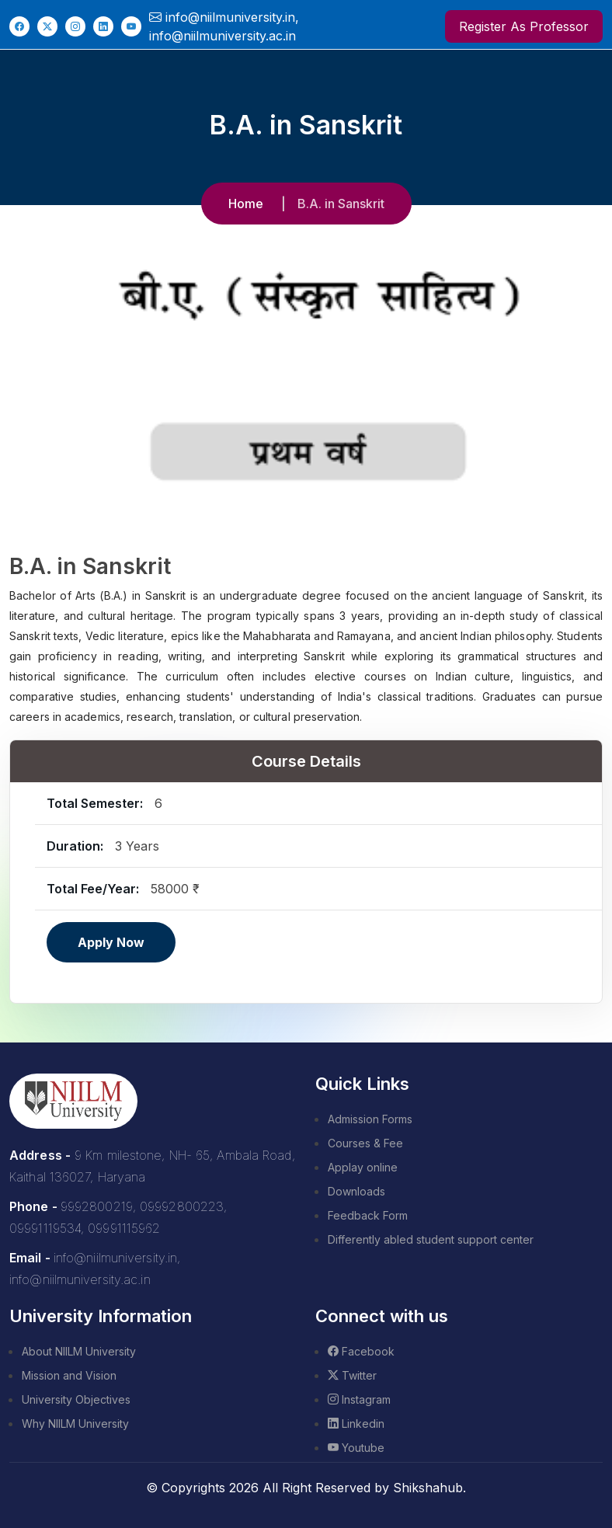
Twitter (352, 1375)
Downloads (356, 1191)
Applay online (363, 1167)
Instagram (359, 1399)
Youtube (356, 1447)
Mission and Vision (69, 1375)
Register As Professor (524, 26)
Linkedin (356, 1423)
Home (245, 203)
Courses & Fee (365, 1143)
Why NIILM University (75, 1423)
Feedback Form (368, 1215)
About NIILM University (79, 1351)
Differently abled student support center (431, 1239)
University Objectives (76, 1399)
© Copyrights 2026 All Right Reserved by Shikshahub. (306, 1487)
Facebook (361, 1351)
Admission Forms (370, 1119)
